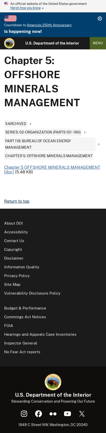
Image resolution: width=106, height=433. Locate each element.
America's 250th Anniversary (49, 25)
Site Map (12, 284)
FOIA (8, 325)
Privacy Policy (17, 275)
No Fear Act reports (22, 352)
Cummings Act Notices (25, 317)
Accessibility (16, 232)
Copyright (13, 249)
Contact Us (14, 240)
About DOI (13, 223)
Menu (98, 43)
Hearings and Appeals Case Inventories (40, 334)
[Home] (9, 43)
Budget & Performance (25, 308)
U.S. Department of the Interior (52, 43)
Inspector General (20, 343)
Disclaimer (14, 258)
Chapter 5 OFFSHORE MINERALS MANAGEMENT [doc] (52, 169)
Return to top (16, 201)
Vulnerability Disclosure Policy (32, 293)
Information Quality (21, 267)
